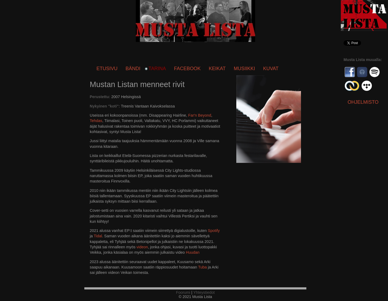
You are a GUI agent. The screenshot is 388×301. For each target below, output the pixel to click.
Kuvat (270, 68)
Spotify (214, 230)
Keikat (217, 68)
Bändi (133, 68)
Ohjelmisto (363, 102)
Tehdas (96, 121)
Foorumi (183, 292)
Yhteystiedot (204, 292)
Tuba (202, 267)
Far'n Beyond (199, 115)
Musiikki (244, 68)
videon (142, 247)
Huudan (192, 252)
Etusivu (106, 68)
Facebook (187, 68)
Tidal (98, 236)
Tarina (157, 68)
